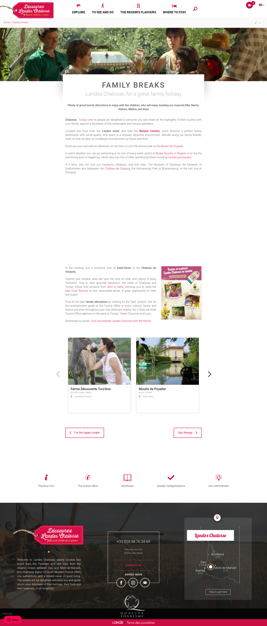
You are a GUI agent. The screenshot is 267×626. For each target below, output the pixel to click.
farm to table (115, 286)
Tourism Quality (133, 606)
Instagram (133, 583)
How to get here (218, 591)
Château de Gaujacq (117, 168)
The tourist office (88, 485)
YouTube (145, 583)
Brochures (127, 485)
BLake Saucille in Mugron (171, 153)
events (127, 309)
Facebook (121, 583)
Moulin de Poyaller (172, 146)
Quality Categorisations (171, 485)
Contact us (133, 565)
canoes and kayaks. (180, 157)
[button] (79, 8)
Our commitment (219, 485)
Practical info (46, 485)
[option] (99, 375)
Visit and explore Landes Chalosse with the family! (121, 321)
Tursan (83, 119)
